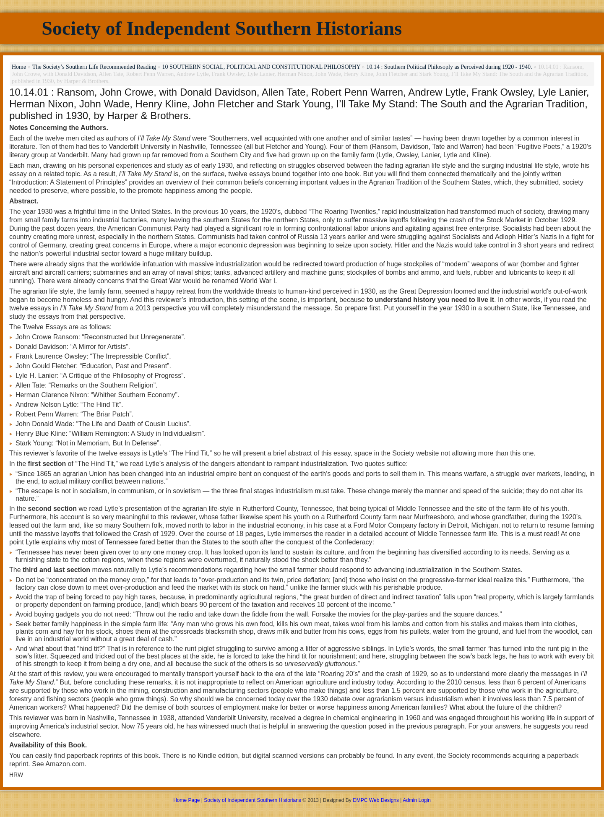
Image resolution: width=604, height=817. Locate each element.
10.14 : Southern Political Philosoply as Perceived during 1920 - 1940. (449, 67)
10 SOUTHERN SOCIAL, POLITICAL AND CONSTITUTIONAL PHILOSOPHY (261, 67)
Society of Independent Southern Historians (222, 28)
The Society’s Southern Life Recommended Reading (94, 67)
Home (19, 67)
